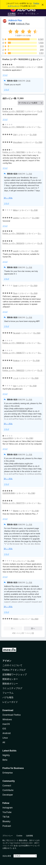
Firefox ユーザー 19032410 (13, 243)
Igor (14, 386)
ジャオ (15, 378)
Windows (7, 719)
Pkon (15, 293)
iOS (4, 728)
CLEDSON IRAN (8, 493)
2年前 (40, 67)
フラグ (5, 75)
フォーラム (7, 692)
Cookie (19, 836)
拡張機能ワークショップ (14, 674)
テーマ (20, 13)
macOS (6, 724)
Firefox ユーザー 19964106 (13, 127)
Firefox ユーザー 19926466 (13, 233)
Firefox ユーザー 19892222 (13, 370)
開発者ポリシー (10, 683)
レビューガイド (10, 702)
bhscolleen (17, 142)
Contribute (7, 790)
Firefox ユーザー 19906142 (13, 343)
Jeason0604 (7, 438)
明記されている (12, 840)
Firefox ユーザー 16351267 (13, 111)
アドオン (6, 660)
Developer (7, 794)
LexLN (15, 251)
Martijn (16, 511)
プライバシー (7, 836)
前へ (13, 628)
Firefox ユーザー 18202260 (13, 67)
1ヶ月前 (41, 111)
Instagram (7, 807)
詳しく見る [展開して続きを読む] (8, 198)
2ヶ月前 (33, 135)
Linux (5, 737)
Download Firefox (11, 715)
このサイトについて (12, 665)
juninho (16, 218)
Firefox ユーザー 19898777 (13, 353)
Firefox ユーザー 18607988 (13, 152)
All (3, 742)
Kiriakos (16, 360)
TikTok (5, 816)
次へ (33, 628)
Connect (6, 785)
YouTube (6, 812)
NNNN (15, 619)
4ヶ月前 (33, 386)
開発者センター (10, 679)
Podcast (6, 826)
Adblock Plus (15, 20)
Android (6, 733)
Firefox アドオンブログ (14, 670)
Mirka (15, 210)
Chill (14, 135)
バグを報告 (7, 697)
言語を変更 (6, 856)
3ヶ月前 (35, 251)
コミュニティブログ (12, 688)
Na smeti (16, 333)
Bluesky (6, 821)
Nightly (6, 755)
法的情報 (29, 836)
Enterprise (7, 772)
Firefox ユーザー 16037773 (13, 503)
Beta (4, 759)
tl (13, 561)
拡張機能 (12, 13)
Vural (15, 285)
